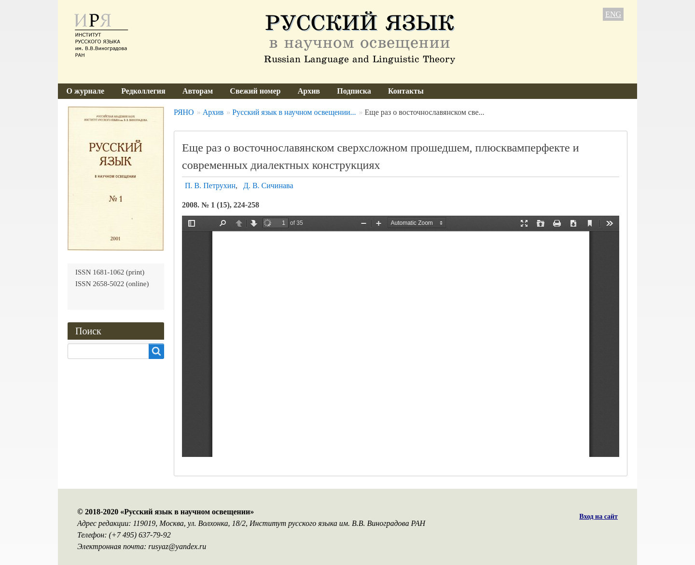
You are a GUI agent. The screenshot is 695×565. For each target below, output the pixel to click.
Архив (309, 91)
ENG (613, 14)
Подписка (354, 91)
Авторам (197, 91)
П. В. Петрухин (210, 185)
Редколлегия (143, 91)
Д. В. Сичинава (268, 185)
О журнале (85, 91)
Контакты (406, 91)
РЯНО (184, 112)
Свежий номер (255, 91)
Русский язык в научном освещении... (294, 112)
